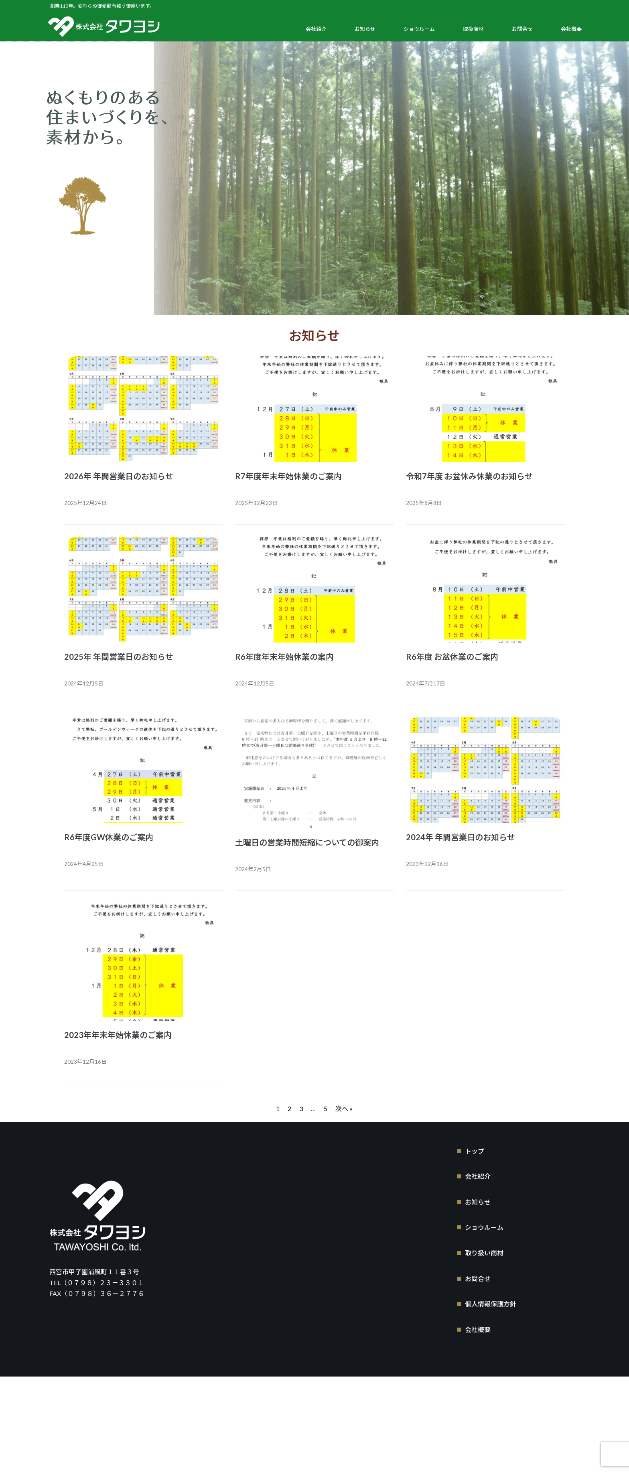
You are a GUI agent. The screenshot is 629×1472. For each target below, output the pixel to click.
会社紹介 (316, 29)
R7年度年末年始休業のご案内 (288, 476)
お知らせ (365, 29)
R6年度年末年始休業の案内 (284, 656)
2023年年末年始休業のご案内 (118, 1035)
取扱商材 (473, 29)
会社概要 (571, 29)
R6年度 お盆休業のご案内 (452, 656)
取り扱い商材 (484, 1252)
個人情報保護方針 (490, 1303)
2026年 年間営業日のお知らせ (118, 476)
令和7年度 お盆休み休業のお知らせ (469, 476)
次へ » (344, 1108)
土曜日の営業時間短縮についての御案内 (307, 842)
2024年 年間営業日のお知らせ (460, 837)
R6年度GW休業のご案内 (108, 837)
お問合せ (522, 29)
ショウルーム (419, 29)
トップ (474, 1150)
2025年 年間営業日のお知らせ (118, 656)
